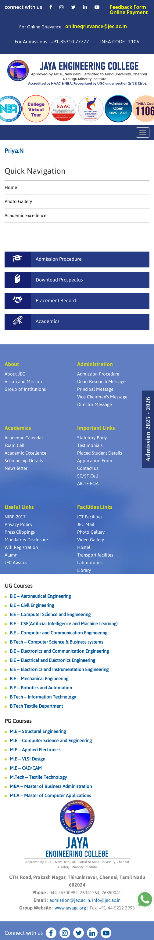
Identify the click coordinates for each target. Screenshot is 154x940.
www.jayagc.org (70, 907)
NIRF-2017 (15, 516)
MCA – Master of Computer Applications (50, 795)
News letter (16, 468)
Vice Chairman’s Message (102, 396)
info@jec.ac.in (105, 900)
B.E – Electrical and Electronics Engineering (52, 660)
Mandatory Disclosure (26, 539)
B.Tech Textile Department (36, 706)
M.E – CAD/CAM (26, 768)
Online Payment (129, 12)
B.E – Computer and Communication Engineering (58, 632)
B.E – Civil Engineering (32, 605)
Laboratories (89, 562)
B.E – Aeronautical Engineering (40, 596)
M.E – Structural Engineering (38, 731)
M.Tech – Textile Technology (38, 777)
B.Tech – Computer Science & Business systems (56, 641)
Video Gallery (90, 539)
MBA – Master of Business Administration (51, 786)
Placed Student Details (99, 452)
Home (11, 187)
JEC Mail (85, 524)
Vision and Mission (23, 381)
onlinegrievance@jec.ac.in (96, 26)
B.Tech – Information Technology (43, 696)
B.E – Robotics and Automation (41, 687)
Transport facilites (95, 554)
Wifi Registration (21, 547)
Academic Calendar (24, 437)
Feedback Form (128, 7)
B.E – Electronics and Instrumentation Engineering (59, 669)
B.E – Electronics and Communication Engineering (59, 651)
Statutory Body (92, 437)
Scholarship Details (24, 460)
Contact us (87, 468)
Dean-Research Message (101, 381)
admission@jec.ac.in (69, 900)
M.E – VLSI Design (27, 758)
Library (84, 570)
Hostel (83, 547)
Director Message (94, 404)
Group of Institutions (25, 389)
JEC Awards (16, 562)
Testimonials (89, 445)
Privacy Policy (18, 524)
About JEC (15, 373)
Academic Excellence (25, 215)
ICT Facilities (89, 516)
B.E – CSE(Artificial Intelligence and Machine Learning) (64, 623)
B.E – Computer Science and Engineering (50, 614)
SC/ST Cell (87, 475)
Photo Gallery (18, 201)
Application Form (94, 460)
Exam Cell (14, 445)
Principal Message (95, 389)
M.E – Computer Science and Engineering (51, 740)
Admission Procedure (98, 373)
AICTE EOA (87, 483)
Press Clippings (20, 532)
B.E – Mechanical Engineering (39, 678)
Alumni (12, 554)
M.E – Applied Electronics (35, 749)
